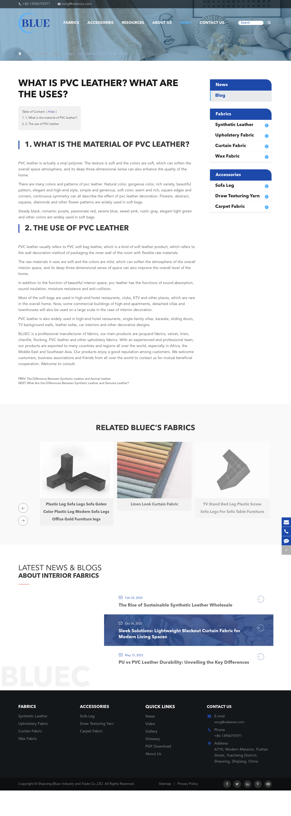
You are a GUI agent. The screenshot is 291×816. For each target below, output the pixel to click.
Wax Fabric (227, 156)
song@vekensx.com (77, 4)
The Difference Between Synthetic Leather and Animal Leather (69, 379)
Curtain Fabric (230, 146)
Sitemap (165, 809)
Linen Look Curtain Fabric (152, 505)
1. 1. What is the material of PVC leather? (49, 117)
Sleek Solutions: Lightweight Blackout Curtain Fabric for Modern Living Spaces (185, 648)
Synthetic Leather (234, 125)
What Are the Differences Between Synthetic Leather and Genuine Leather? (78, 383)
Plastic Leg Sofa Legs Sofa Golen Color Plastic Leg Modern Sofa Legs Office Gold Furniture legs (74, 516)
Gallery (151, 756)
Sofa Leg (224, 185)
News (185, 23)
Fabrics (71, 23)
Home (30, 54)
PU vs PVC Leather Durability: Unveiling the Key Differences (180, 683)
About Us (162, 23)
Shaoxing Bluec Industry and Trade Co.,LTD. (71, 809)
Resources (133, 23)
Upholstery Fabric (234, 135)
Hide (51, 111)
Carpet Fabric (230, 206)
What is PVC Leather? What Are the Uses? (102, 54)
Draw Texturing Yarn (237, 196)
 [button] (24, 513)
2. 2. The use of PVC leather (40, 124)
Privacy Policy (187, 809)
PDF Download (158, 771)
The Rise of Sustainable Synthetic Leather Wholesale (185, 616)
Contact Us (212, 23)
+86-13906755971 (36, 4)
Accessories (100, 23)
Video (150, 749)
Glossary (152, 764)
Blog (58, 54)
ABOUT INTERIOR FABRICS (67, 583)
